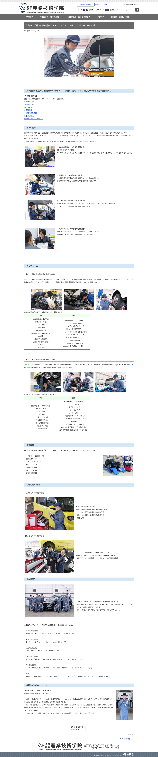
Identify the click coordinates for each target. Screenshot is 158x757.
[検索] (137, 10)
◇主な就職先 (29, 116)
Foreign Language (85, 4)
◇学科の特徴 (29, 104)
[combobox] (126, 9)
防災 (98, 4)
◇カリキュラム (29, 107)
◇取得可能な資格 (30, 113)
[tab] (29, 17)
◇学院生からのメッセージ (33, 119)
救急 (106, 4)
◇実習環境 (28, 110)
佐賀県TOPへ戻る (132, 4)
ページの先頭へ (126, 739)
